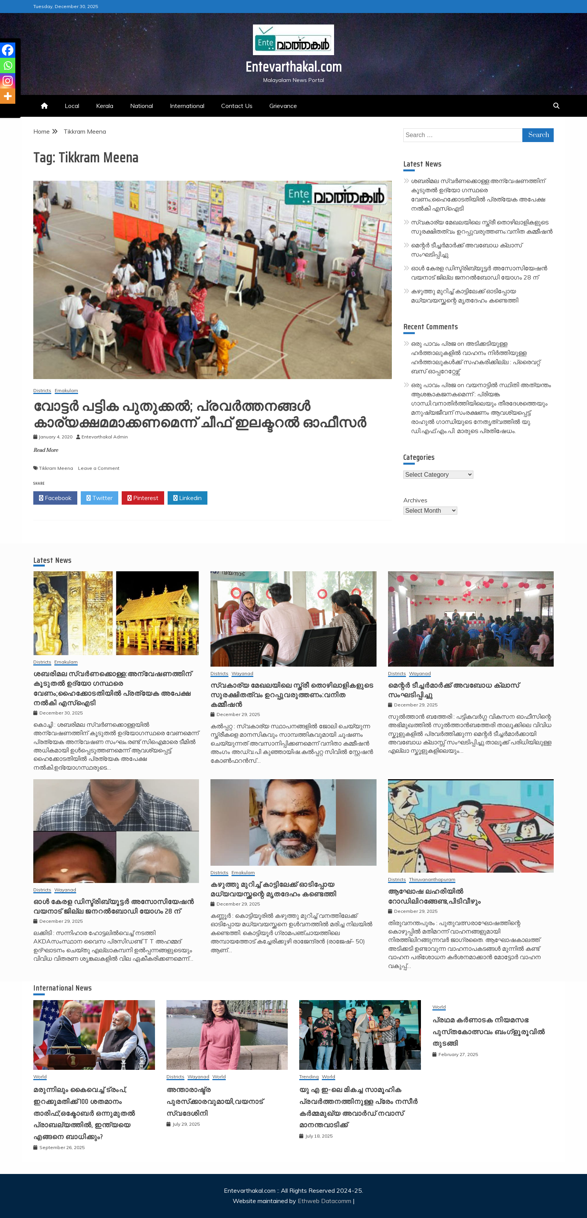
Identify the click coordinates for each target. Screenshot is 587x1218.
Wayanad (242, 673)
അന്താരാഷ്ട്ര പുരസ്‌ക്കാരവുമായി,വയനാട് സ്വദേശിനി (214, 1101)
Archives (415, 500)
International (187, 106)
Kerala (104, 106)
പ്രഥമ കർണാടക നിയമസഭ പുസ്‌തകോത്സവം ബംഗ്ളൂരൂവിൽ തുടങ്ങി (488, 1032)
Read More (45, 450)
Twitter (99, 498)
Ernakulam (66, 390)
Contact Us (237, 106)
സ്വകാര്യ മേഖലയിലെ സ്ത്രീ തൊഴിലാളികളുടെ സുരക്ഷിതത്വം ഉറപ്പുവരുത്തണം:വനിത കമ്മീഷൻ (291, 695)
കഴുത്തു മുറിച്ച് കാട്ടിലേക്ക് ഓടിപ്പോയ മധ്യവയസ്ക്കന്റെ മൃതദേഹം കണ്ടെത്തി (273, 889)
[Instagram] (7, 80)
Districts (42, 390)
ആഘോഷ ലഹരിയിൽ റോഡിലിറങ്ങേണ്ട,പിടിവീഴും (434, 896)
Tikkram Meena (56, 468)
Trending (309, 1076)
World (40, 1076)
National (141, 106)
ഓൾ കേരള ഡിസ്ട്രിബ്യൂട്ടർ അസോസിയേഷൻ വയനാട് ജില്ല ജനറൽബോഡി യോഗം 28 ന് (113, 906)
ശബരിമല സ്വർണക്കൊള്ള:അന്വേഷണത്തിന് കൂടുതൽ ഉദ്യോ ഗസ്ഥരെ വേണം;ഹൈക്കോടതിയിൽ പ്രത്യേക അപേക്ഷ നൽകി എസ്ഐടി (112, 688)
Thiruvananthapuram (432, 879)
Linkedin (187, 498)
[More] (7, 96)
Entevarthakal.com (293, 67)
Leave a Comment (98, 468)
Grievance (283, 106)
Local (72, 106)
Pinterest (142, 498)
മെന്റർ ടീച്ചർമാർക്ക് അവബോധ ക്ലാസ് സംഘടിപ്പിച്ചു (453, 690)
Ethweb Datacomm (324, 1201)
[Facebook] (7, 50)
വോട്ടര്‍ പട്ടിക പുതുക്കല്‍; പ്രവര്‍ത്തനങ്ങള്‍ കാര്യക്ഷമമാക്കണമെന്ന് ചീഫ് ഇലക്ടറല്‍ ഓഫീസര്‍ (199, 414)
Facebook (55, 498)
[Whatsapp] (7, 65)
